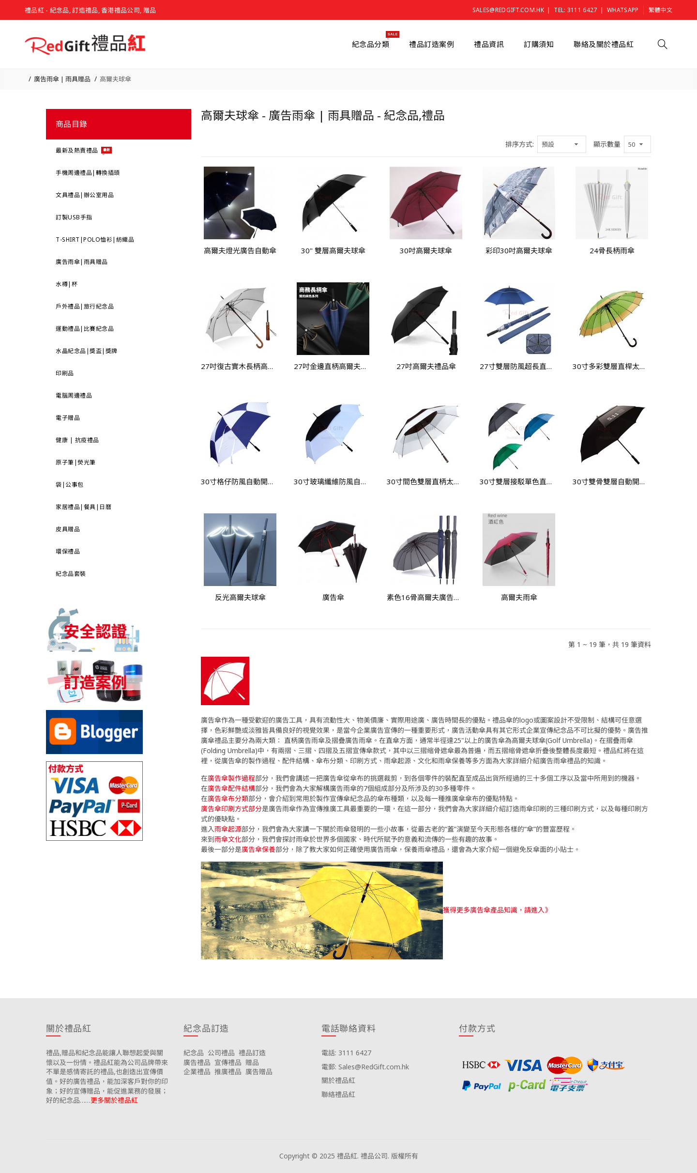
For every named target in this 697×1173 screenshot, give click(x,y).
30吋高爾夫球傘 (426, 250)
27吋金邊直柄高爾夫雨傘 (333, 366)
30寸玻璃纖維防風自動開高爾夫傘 (333, 481)
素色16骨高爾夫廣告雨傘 (426, 597)
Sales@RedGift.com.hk (508, 10)
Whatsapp (622, 10)
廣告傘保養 (258, 849)
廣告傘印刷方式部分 (231, 808)
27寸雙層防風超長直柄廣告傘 (519, 366)
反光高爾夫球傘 (240, 597)
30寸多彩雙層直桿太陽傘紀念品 (612, 366)
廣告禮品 (197, 1062)
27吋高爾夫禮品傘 (426, 366)
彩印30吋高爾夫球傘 (518, 250)
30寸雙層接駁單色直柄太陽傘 (519, 481)
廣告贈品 (259, 1071)
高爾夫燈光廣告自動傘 (240, 250)
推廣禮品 (228, 1071)
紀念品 (193, 1052)
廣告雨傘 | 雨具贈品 (62, 79)
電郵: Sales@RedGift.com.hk (365, 1066)
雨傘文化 (228, 839)
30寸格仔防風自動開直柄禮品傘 (240, 481)
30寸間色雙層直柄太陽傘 (426, 481)
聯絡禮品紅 (338, 1094)
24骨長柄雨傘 (612, 250)
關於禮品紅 (338, 1080)
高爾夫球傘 (115, 79)
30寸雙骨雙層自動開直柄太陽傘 (612, 481)
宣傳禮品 (228, 1062)
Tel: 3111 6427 (575, 10)
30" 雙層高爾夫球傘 (333, 250)
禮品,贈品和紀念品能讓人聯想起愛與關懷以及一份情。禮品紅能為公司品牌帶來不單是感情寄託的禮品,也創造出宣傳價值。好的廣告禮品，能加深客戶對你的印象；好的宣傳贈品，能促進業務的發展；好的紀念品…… (107, 1076)
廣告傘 (333, 597)
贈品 (252, 1062)
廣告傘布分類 (228, 798)
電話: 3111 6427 (346, 1052)
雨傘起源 (228, 828)
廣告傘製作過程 (231, 778)
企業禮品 (197, 1071)
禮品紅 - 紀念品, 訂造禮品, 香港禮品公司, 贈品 (90, 10)
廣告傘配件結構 (231, 788)
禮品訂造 (252, 1052)
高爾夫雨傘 (519, 597)
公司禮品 (221, 1052)
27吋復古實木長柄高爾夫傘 (240, 366)
